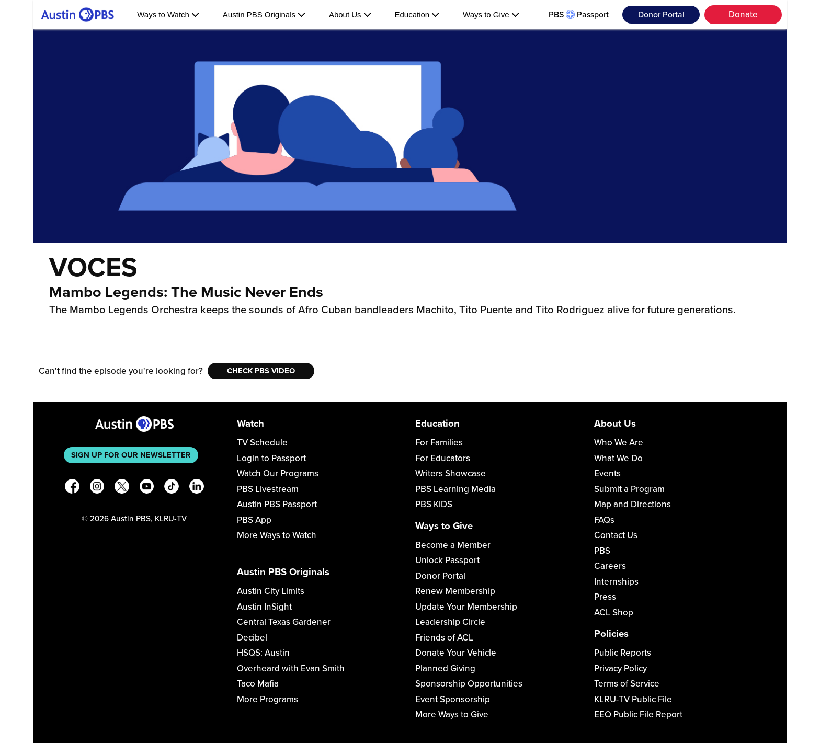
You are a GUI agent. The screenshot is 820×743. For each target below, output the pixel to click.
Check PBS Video (261, 370)
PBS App (254, 520)
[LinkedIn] (196, 488)
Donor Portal (661, 14)
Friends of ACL (444, 637)
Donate (743, 14)
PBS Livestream (268, 489)
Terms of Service (626, 683)
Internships (616, 581)
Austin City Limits (270, 591)
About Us (350, 14)
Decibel (252, 637)
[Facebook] (72, 488)
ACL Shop (613, 612)
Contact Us (615, 535)
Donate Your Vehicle (455, 652)
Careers (610, 566)
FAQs (604, 520)
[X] (121, 488)
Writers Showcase (450, 473)
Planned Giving (445, 668)
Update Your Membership (466, 606)
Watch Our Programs (277, 473)
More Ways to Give (451, 714)
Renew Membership (455, 591)
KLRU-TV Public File (633, 699)
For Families (439, 442)
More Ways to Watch (276, 535)
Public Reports (622, 652)
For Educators (442, 458)
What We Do (618, 458)
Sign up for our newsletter (131, 455)
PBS (602, 550)
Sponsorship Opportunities (468, 683)
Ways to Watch (168, 14)
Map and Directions (632, 504)
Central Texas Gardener (284, 621)
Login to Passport (271, 458)
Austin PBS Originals (264, 14)
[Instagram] (97, 488)
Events (607, 473)
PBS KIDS (433, 504)
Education (416, 14)
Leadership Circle (450, 621)
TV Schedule (262, 442)
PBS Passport (579, 14)
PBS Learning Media (455, 489)
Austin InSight (264, 606)
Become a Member (453, 545)
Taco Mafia (258, 683)
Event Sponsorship (452, 699)
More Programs (267, 699)
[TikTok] (171, 488)
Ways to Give (491, 14)
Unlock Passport (447, 560)
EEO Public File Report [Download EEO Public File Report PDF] (638, 714)
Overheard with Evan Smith (291, 668)
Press (605, 596)
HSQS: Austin (263, 652)
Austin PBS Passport (277, 504)
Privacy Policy (620, 668)
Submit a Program (629, 489)
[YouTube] (147, 488)
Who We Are (618, 442)
